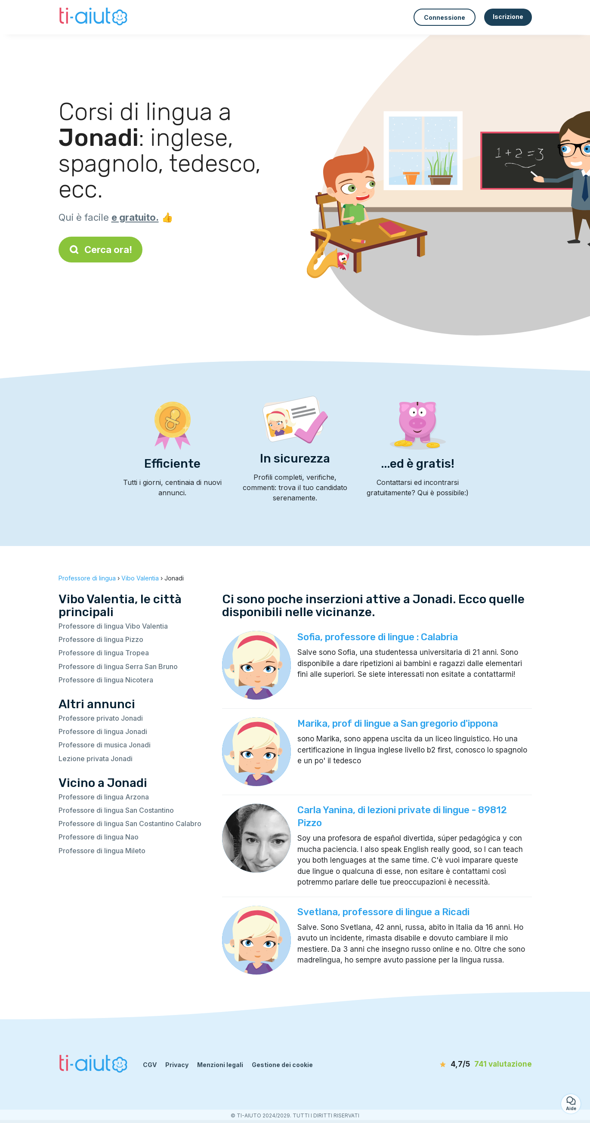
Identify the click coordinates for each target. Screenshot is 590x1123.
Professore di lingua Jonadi (103, 731)
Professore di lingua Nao (99, 837)
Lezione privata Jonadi (96, 758)
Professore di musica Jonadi (105, 744)
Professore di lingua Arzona (104, 797)
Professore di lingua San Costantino (116, 810)
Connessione (444, 17)
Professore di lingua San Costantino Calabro (130, 823)
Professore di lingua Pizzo (101, 639)
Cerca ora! (100, 249)
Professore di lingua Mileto (102, 850)
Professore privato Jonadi (101, 718)
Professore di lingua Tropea (104, 652)
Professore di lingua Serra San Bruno (118, 666)
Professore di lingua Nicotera (106, 680)
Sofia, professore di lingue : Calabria (377, 637)
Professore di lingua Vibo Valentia (113, 626)
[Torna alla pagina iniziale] (94, 17)
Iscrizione (508, 16)
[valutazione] (482, 1064)
